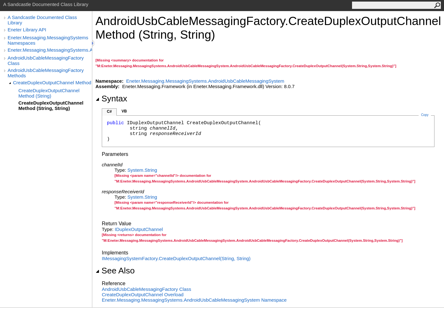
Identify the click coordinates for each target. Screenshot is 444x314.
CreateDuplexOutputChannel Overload (143, 294)
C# (109, 111)
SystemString (142, 170)
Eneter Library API (27, 29)
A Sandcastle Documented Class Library (42, 20)
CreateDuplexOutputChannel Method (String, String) (50, 105)
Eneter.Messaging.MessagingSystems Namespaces (48, 40)
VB (124, 111)
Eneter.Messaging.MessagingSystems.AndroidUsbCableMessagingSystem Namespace (194, 300)
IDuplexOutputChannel (139, 229)
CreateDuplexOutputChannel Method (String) (49, 93)
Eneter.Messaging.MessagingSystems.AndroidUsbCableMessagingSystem (50, 50)
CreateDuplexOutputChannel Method (52, 82)
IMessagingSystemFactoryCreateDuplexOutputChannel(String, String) (176, 258)
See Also (115, 270)
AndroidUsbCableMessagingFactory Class (46, 60)
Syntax (111, 98)
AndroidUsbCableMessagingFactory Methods (46, 72)
